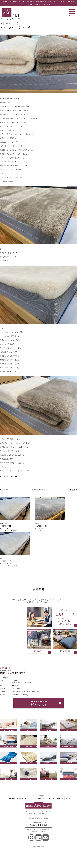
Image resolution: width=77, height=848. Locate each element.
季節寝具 (71, 1)
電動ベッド (30, 1)
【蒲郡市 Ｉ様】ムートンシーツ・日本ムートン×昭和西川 (9, 528)
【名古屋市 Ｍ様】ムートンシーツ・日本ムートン (41, 528)
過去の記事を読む (38, 490)
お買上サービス (30, 798)
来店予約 (47, 4)
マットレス (13, 1)
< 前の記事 (4, 490)
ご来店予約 (11, 798)
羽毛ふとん (52, 1)
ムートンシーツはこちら (9, 476)
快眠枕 (5, 1)
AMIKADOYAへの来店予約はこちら (38, 703)
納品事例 (41, 798)
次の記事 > (73, 490)
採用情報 (60, 798)
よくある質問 (50, 798)
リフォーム (62, 1)
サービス (38, 4)
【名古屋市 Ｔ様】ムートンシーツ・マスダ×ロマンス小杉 (8, 563)
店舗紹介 (30, 4)
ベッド (21, 1)
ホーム (67, 798)
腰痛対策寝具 (41, 1)
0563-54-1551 (17, 685)
